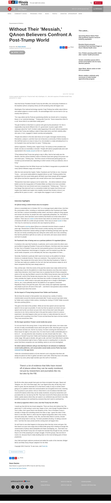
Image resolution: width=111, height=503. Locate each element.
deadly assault (30, 153)
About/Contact (44, 484)
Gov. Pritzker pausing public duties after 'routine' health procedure (90, 56)
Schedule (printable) (86, 484)
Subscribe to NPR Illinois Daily (88, 487)
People (54, 16)
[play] (9, 11)
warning (28, 228)
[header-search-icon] (91, 4)
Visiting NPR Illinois (45, 487)
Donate (99, 4)
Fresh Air (44, 448)
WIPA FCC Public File (66, 487)
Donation (63, 16)
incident (31, 221)
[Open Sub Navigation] (12, 16)
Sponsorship (72, 16)
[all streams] (97, 11)
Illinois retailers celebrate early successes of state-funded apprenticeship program (89, 79)
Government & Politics (16, 25)
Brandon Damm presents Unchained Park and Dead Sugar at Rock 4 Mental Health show (90, 48)
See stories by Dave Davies (18, 471)
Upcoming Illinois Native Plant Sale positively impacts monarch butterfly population (89, 39)
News (9, 16)
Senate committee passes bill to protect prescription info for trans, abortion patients (90, 63)
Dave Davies (22, 49)
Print (72, 49)
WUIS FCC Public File (66, 484)
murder (59, 223)
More (80, 16)
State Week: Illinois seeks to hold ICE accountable (90, 71)
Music (47, 16)
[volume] (14, 11)
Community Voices (21, 16)
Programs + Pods (36, 16)
